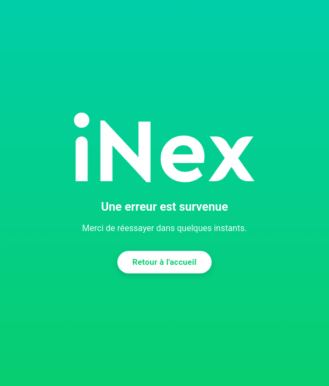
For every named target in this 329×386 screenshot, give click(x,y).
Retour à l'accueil (164, 262)
